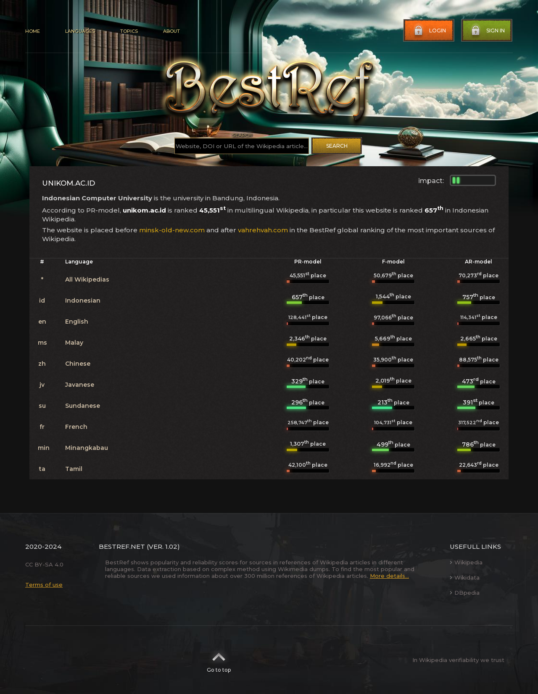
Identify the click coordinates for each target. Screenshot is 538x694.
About (171, 31)
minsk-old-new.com (172, 230)
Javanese (79, 384)
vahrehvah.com (263, 230)
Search (337, 146)
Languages (80, 31)
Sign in (487, 30)
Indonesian (82, 300)
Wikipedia (466, 562)
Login (429, 30)
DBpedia (465, 592)
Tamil (73, 469)
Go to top (218, 660)
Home (32, 31)
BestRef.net (122, 546)
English (76, 321)
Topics (129, 31)
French (76, 427)
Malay (74, 342)
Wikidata (465, 577)
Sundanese (82, 405)
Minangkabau (86, 448)
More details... (389, 575)
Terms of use (44, 584)
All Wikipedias (87, 279)
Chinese (77, 363)
